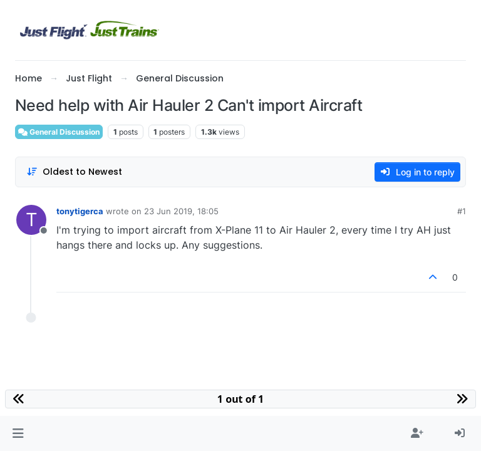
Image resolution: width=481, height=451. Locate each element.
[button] (18, 433)
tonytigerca (79, 211)
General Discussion (59, 132)
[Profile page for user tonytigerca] (31, 220)
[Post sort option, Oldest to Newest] (74, 172)
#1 (461, 211)
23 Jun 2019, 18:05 (181, 211)
